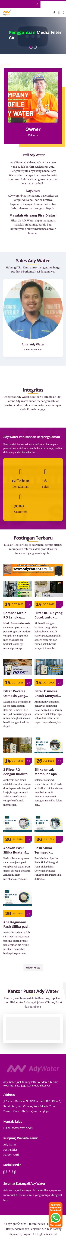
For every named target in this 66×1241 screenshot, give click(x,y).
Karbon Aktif (11, 1154)
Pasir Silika (10, 1149)
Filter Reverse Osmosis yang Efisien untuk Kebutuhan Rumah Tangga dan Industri (15, 693)
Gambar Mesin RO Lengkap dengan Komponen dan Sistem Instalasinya (15, 615)
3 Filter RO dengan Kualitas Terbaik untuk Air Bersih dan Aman (17, 771)
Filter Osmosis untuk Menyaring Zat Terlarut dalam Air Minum (48, 693)
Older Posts (33, 967)
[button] (31, 47)
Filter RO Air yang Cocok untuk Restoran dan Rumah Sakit (48, 615)
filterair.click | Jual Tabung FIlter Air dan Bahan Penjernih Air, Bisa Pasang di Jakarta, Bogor (33, 1229)
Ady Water (9, 1144)
